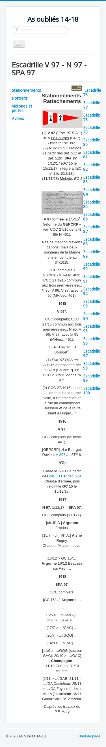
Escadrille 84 (91, 192)
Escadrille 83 (91, 179)
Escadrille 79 (91, 130)
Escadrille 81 (91, 155)
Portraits (20, 98)
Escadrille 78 (91, 117)
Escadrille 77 (91, 105)
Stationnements (26, 90)
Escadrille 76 (92, 92)
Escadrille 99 (91, 378)
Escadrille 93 (91, 304)
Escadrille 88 (91, 241)
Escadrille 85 (91, 204)
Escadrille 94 (91, 316)
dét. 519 (74, 476)
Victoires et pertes (22, 108)
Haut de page (89, 736)
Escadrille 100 (91, 391)
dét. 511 (55, 476)
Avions (18, 118)
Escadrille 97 (91, 353)
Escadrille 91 (91, 279)
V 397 (60, 455)
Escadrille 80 (91, 142)
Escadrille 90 (91, 266)
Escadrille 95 (91, 328)
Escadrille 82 (91, 167)
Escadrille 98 (91, 366)
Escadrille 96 (91, 341)
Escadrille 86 (91, 217)
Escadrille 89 (91, 254)
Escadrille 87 (91, 229)
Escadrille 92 (91, 291)
